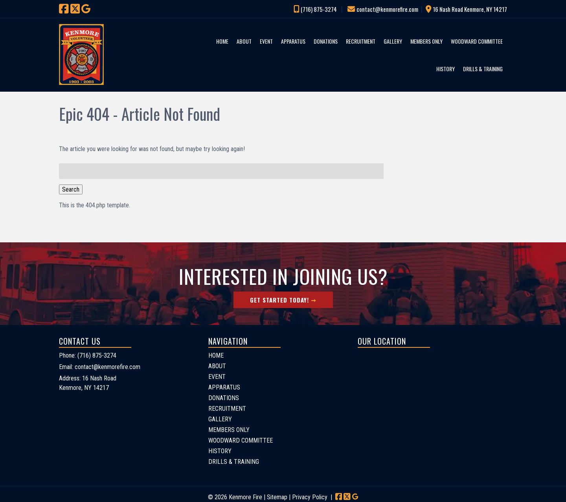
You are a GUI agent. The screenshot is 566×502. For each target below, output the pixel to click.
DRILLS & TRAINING (483, 69)
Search (70, 189)
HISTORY (445, 69)
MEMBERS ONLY (426, 41)
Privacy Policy (309, 497)
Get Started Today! (279, 299)
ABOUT (244, 41)
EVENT (266, 41)
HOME (222, 41)
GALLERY (393, 41)
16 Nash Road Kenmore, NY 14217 (470, 9)
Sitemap (277, 497)
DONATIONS (326, 41)
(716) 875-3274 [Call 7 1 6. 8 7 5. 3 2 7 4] (96, 355)
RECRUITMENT (360, 41)
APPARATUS (293, 41)
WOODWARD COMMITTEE (477, 41)
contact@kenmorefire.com (387, 9)
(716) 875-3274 (319, 9)
